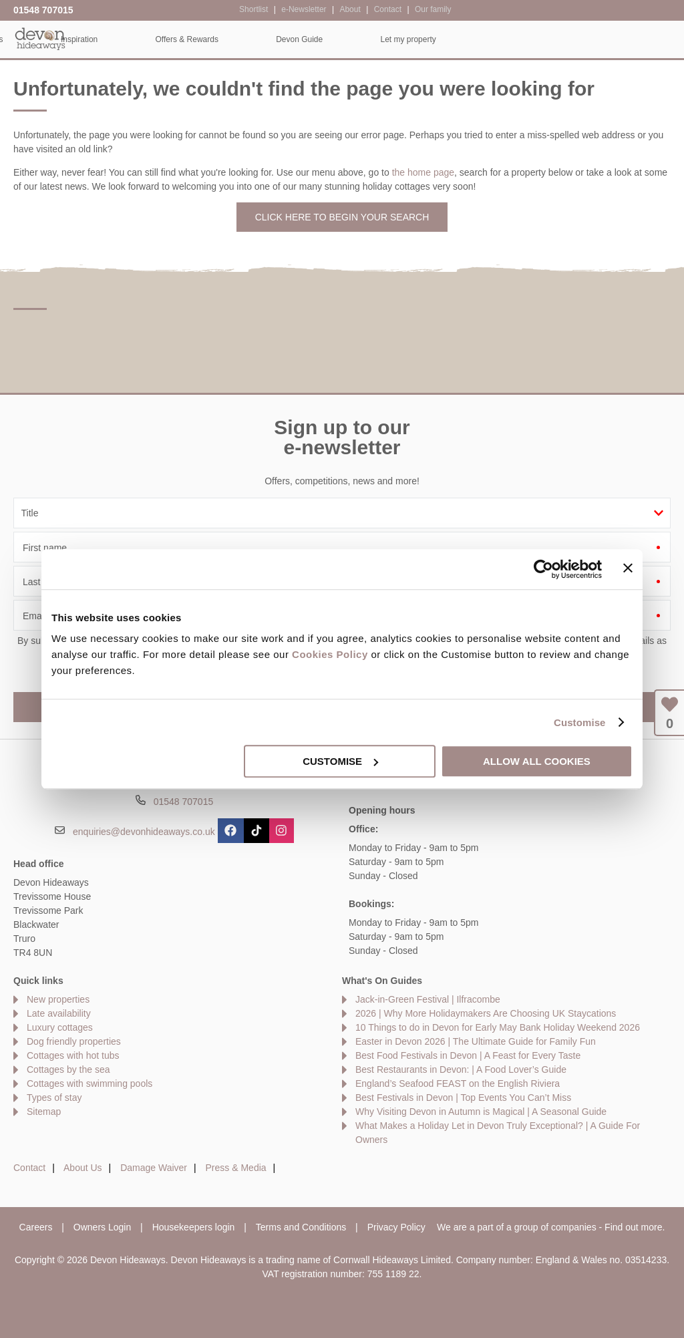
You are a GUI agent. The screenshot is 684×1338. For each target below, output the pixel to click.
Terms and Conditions (301, 1227)
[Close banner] (628, 567)
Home (106, 39)
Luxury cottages (60, 1027)
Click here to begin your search (342, 217)
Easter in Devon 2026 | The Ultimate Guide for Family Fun (475, 1041)
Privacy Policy (396, 1227)
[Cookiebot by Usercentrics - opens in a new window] (543, 569)
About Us (82, 1167)
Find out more (633, 1227)
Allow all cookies (536, 761)
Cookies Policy (330, 654)
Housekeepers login (193, 1227)
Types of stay (54, 1097)
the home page (423, 172)
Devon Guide (518, 39)
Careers (36, 1227)
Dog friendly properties (74, 1041)
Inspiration (298, 39)
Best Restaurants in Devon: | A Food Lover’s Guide (460, 1069)
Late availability (59, 1013)
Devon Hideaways (40, 38)
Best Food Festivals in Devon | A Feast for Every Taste (467, 1055)
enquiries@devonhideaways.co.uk (144, 831)
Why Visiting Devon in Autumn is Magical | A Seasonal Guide (481, 1111)
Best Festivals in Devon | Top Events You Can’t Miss (463, 1097)
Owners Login (102, 1227)
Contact (29, 1167)
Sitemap (44, 1111)
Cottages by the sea (68, 1069)
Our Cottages (198, 39)
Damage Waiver (153, 1167)
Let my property (627, 39)
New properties (58, 999)
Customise (580, 722)
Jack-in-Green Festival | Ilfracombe (427, 999)
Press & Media (236, 1167)
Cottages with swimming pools (89, 1083)
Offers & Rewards (406, 39)
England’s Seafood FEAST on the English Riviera (457, 1083)
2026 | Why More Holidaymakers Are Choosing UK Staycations (485, 1013)
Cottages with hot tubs (73, 1055)
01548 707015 (43, 10)
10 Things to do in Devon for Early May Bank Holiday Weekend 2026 (497, 1027)
